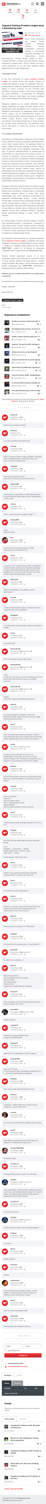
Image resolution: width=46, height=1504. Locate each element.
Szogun (13, 1180)
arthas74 (13, 415)
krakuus (13, 1079)
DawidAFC (14, 1009)
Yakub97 (13, 934)
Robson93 (14, 579)
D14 (11, 538)
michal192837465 (17, 1148)
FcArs (12, 555)
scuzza (13, 1112)
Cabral (13, 504)
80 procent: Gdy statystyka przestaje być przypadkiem (25, 1439)
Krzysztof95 (15, 1059)
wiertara (13, 431)
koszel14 (13, 992)
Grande (13, 446)
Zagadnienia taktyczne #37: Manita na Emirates (25, 1477)
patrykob (13, 950)
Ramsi (12, 1249)
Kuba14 (13, 704)
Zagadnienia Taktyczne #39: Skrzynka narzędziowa (25, 1426)
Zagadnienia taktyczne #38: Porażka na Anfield (26, 1452)
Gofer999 (14, 1316)
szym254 (13, 466)
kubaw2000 (14, 484)
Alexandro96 (15, 649)
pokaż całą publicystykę (13, 1489)
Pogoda (13, 830)
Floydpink (14, 615)
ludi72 (12, 1130)
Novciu (13, 965)
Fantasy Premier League (16, 241)
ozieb (12, 744)
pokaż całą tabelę (10, 1393)
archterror (14, 1164)
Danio (12, 633)
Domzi (12, 896)
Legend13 (14, 1025)
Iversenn (13, 1265)
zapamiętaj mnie (12, 1351)
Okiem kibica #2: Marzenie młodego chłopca (25, 1465)
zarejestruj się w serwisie (18, 1366)
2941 (32, 35)
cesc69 (13, 597)
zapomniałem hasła (15, 1363)
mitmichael (14, 1280)
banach (13, 766)
